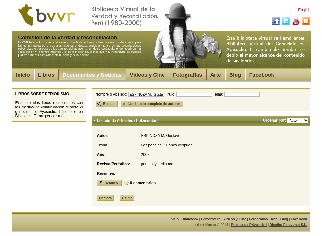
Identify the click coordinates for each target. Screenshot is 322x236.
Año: (101, 154)
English (304, 10)
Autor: (102, 136)
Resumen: (106, 173)
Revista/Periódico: (113, 164)
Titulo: (102, 145)
